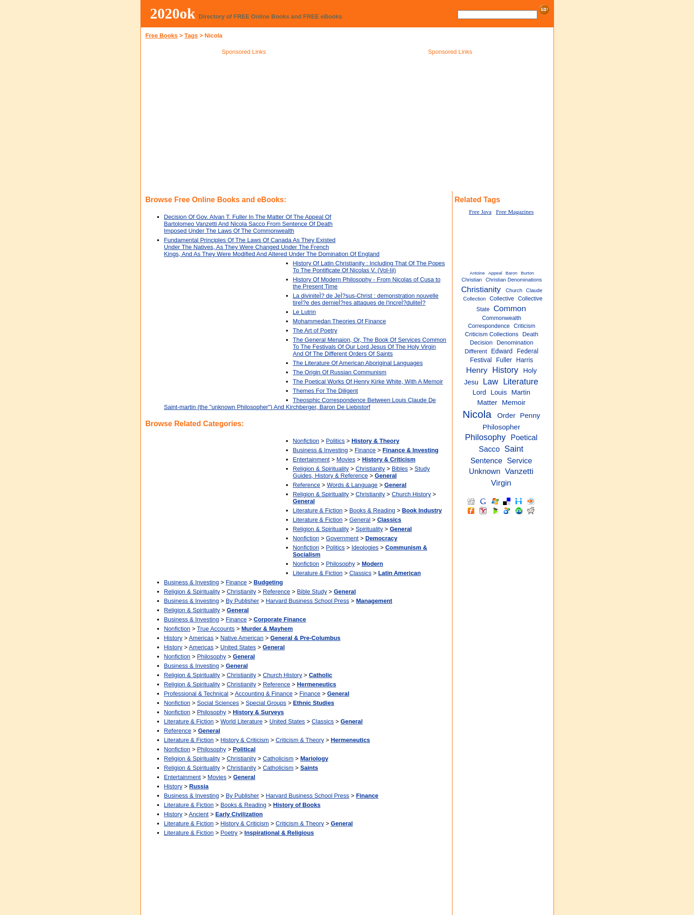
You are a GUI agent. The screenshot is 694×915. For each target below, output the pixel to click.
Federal (528, 351)
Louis (498, 392)
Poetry (229, 832)
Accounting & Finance (264, 693)
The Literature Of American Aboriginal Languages (358, 362)
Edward (502, 351)
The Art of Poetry (315, 330)
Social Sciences (218, 702)
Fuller (504, 360)
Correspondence (489, 326)
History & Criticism (245, 739)
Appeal (495, 272)
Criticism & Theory (300, 739)
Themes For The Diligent (325, 390)
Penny (530, 415)
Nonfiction (306, 440)
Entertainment (311, 459)
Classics (361, 572)
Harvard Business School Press (307, 600)
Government (342, 538)
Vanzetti (519, 471)
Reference (306, 484)
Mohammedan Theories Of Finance (339, 321)
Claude (534, 290)
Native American (241, 637)
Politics (335, 440)
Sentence (487, 460)
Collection (474, 298)
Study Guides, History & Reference (361, 472)
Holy (529, 370)
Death (530, 334)
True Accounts (216, 628)
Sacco (489, 449)
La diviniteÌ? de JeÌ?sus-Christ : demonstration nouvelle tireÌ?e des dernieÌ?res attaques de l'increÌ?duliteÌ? (366, 299)
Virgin (501, 482)
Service (519, 460)
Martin (520, 392)
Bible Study (312, 591)
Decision (481, 342)
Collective (502, 298)
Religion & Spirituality (321, 468)
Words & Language (352, 484)
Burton (527, 272)
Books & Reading (372, 510)
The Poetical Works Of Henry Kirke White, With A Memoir (368, 381)
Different (476, 351)
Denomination (515, 342)
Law (490, 381)
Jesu (471, 382)
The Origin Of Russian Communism (340, 372)
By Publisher (242, 600)
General (360, 519)
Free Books (162, 35)
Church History (411, 494)
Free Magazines (515, 212)
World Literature (242, 721)
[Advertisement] (244, 125)
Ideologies (364, 547)
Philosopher (501, 427)
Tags (191, 35)
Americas (201, 637)
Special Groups (266, 702)
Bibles (400, 468)
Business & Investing (320, 450)
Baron (512, 272)
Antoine (477, 272)
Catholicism (278, 758)
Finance (365, 450)
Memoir (513, 402)
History (173, 637)
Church (514, 290)
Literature (520, 381)
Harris (524, 360)
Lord (479, 392)
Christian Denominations (514, 279)
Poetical (524, 437)
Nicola (477, 414)
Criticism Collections (491, 334)
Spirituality (369, 528)
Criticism (524, 326)
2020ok (173, 13)
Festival (481, 360)
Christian (472, 279)
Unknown (484, 471)
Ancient (199, 814)
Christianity (370, 468)
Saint (513, 449)
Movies (346, 459)
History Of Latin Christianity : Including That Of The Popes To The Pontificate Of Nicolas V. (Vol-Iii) (369, 267)
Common (509, 308)
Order (506, 415)
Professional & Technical (196, 693)
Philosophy (340, 563)
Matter (487, 402)
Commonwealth (502, 318)
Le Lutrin (304, 311)
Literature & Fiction (318, 510)
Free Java (480, 212)
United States (238, 647)
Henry (476, 370)
